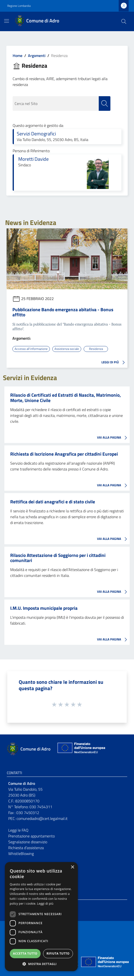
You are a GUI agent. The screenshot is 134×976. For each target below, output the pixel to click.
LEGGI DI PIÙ (114, 362)
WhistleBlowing (21, 853)
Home (17, 55)
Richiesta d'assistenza (26, 848)
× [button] (72, 867)
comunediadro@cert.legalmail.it (42, 818)
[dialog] (41, 916)
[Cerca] (124, 21)
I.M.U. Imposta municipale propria (44, 607)
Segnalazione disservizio (27, 842)
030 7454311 (40, 807)
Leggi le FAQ (18, 830)
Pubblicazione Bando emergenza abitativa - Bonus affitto (62, 312)
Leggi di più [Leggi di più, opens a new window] (45, 903)
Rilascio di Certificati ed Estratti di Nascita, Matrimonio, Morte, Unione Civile (65, 397)
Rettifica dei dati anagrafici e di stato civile (52, 501)
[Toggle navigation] (6, 21)
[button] (41, 963)
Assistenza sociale (66, 348)
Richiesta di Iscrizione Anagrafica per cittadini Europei (64, 453)
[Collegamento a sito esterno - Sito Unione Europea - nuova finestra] (80, 749)
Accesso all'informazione (31, 348)
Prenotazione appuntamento (31, 836)
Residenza (96, 348)
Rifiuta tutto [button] (58, 953)
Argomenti (36, 55)
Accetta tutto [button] (25, 953)
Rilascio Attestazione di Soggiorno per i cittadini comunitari (58, 558)
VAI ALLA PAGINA (113, 438)
